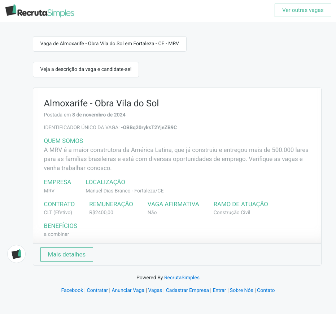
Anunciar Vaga (128, 290)
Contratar (97, 290)
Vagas (155, 290)
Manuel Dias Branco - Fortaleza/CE (124, 191)
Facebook (72, 290)
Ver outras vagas (303, 10)
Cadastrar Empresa (187, 290)
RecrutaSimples (182, 278)
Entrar (219, 290)
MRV (49, 191)
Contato (266, 290)
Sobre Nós (241, 290)
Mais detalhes (67, 254)
